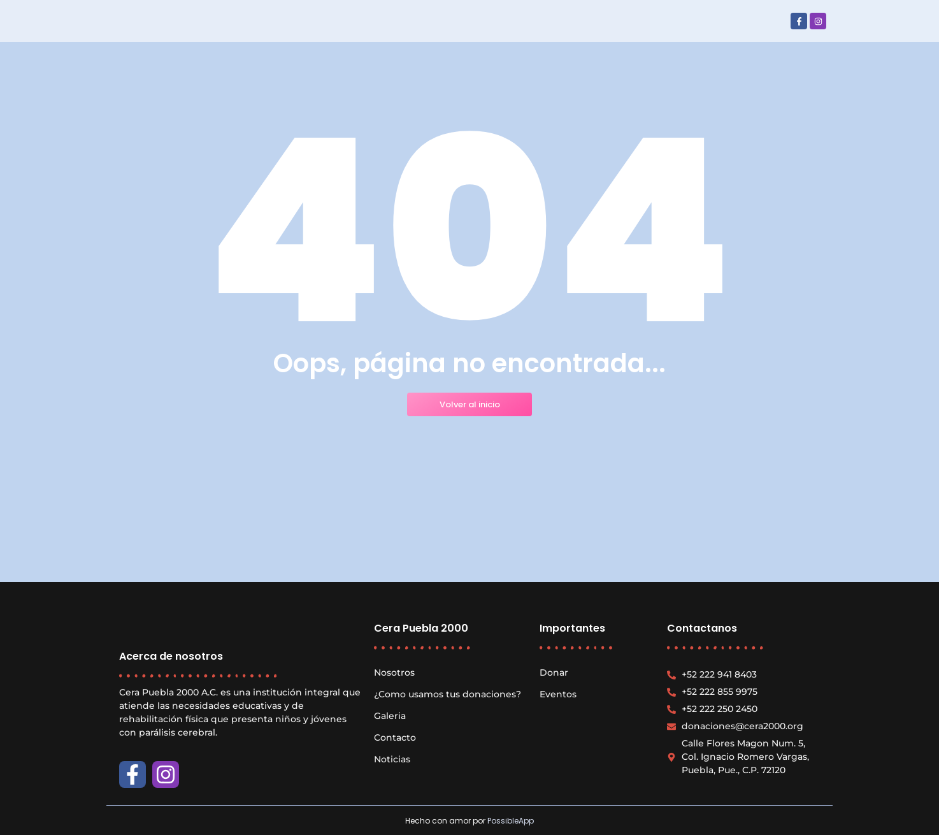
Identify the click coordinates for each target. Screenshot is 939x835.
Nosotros (394, 672)
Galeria (390, 716)
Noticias (392, 759)
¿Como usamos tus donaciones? (447, 694)
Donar (554, 672)
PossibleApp (510, 820)
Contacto (395, 737)
